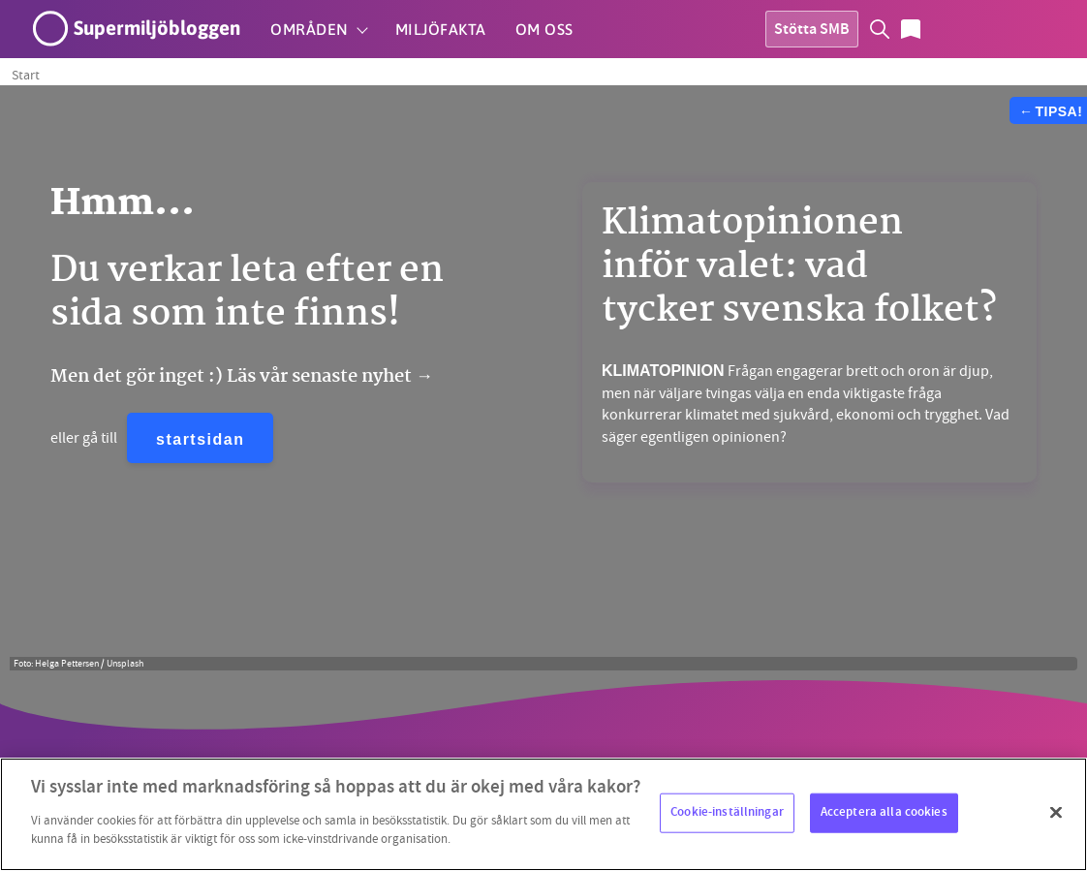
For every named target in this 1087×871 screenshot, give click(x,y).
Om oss (544, 29)
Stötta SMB (812, 30)
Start (26, 74)
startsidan (200, 439)
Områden (309, 29)
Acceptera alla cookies (884, 812)
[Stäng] (1056, 812)
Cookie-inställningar (727, 812)
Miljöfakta (440, 29)
